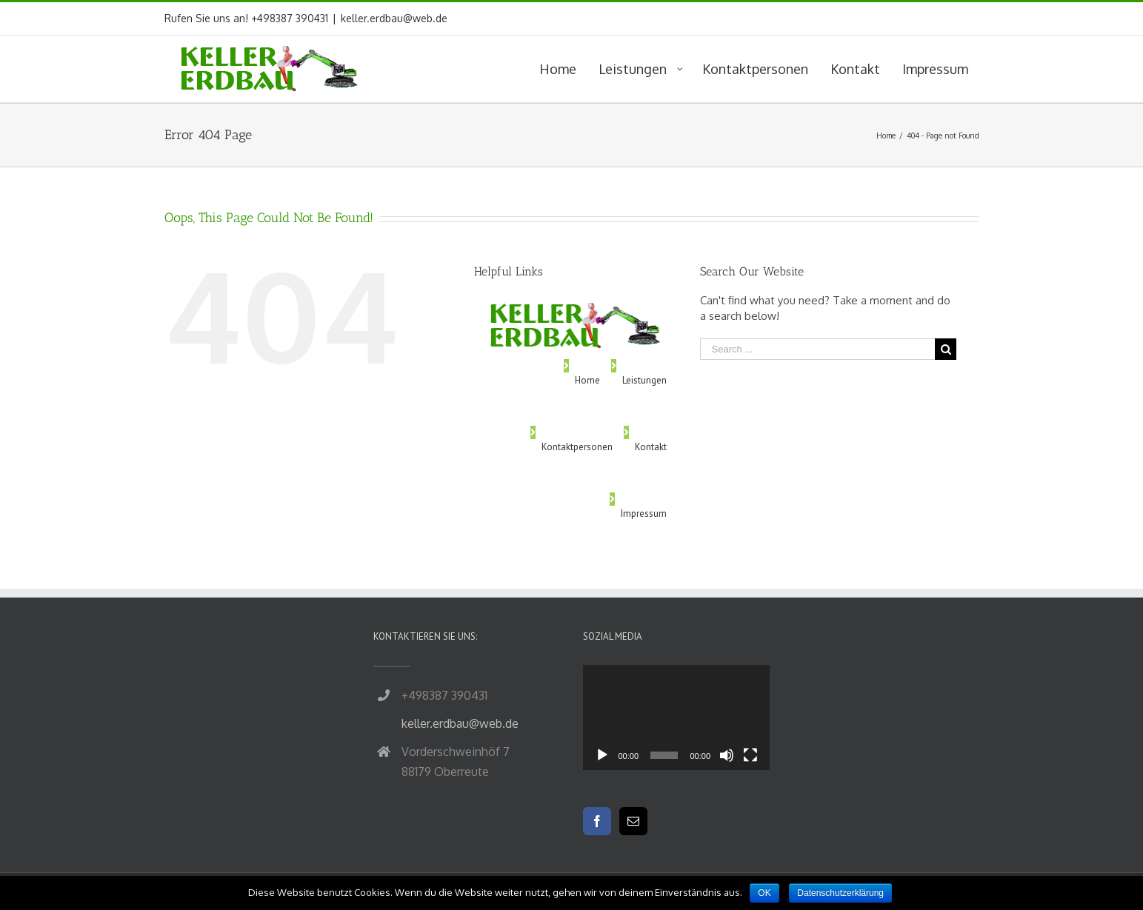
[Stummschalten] (726, 755)
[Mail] (633, 821)
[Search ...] (818, 349)
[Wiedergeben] (602, 755)
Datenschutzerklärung (840, 893)
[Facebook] (597, 821)
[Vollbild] (750, 755)
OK (764, 893)
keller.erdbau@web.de (394, 18)
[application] (676, 717)
